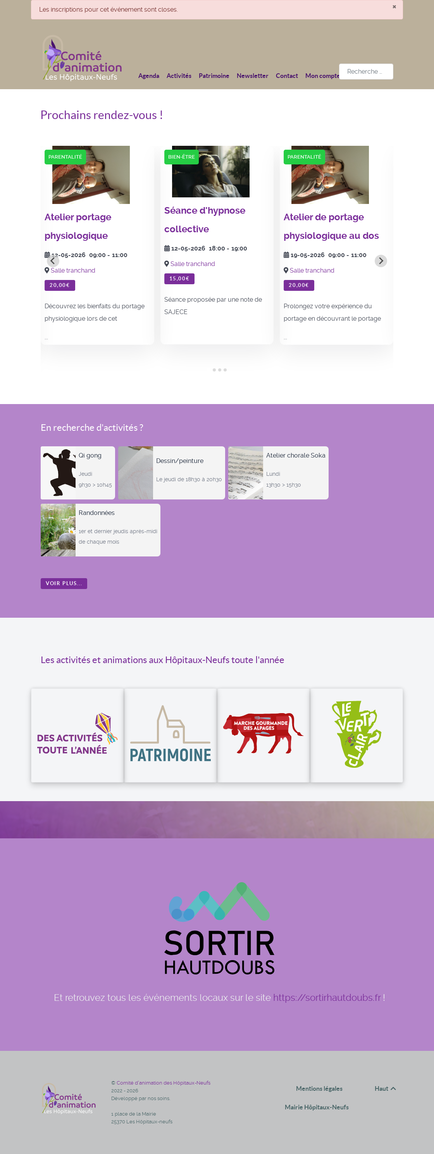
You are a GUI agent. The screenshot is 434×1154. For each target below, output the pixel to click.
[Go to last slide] (53, 261)
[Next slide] (381, 261)
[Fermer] (394, 6)
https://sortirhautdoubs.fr (327, 997)
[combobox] (366, 71)
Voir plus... (64, 583)
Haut (386, 1088)
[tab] (209, 370)
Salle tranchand (73, 270)
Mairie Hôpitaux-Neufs (317, 1107)
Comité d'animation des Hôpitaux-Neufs (163, 1083)
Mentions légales (319, 1088)
